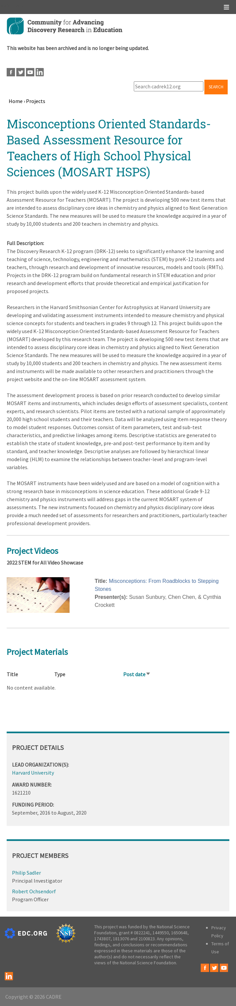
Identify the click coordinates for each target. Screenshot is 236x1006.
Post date (137, 674)
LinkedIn (40, 72)
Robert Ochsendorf (34, 891)
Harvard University (33, 772)
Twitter (20, 72)
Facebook (11, 72)
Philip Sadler (26, 872)
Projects (35, 101)
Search (216, 87)
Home (16, 101)
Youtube (30, 72)
